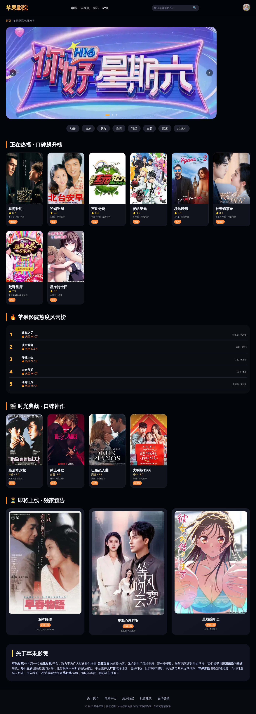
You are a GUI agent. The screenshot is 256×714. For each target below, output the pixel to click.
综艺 (96, 8)
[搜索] (172, 7)
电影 (74, 8)
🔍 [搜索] (195, 8)
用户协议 (128, 698)
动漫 (105, 8)
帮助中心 (110, 698)
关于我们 (93, 698)
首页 (8, 20)
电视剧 (85, 8)
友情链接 (163, 698)
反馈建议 (146, 698)
